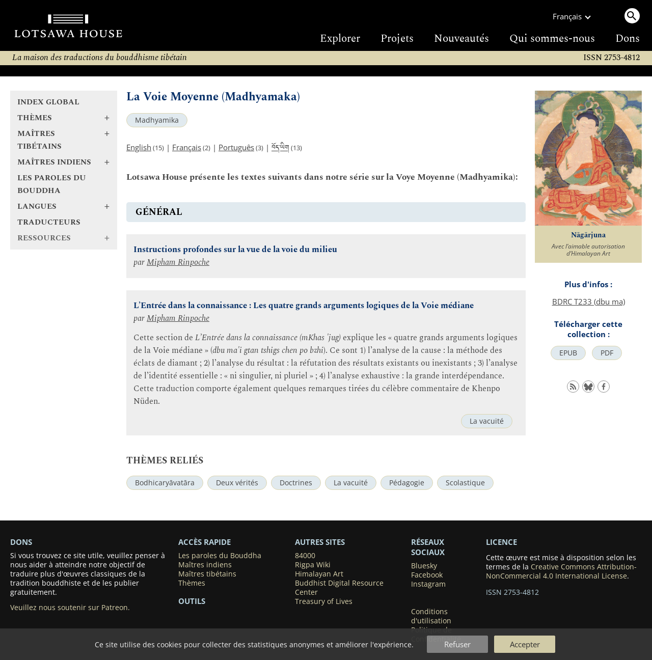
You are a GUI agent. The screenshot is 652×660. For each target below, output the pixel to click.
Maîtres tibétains (207, 574)
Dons (627, 39)
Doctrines (296, 482)
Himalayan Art (319, 574)
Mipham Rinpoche (178, 262)
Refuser (457, 644)
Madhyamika (157, 120)
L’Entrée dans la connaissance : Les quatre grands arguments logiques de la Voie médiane (303, 305)
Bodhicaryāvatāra (165, 482)
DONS (21, 542)
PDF (607, 353)
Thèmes (191, 583)
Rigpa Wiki (313, 564)
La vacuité (487, 421)
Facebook (427, 575)
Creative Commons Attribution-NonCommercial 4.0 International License (561, 571)
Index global (48, 102)
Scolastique (465, 482)
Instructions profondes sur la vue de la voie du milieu (235, 249)
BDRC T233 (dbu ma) (588, 301)
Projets (397, 39)
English (138, 147)
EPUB (568, 353)
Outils (191, 601)
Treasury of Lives (323, 601)
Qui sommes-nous (552, 39)
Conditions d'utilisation (431, 616)
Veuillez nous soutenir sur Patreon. (70, 607)
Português (236, 147)
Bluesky (424, 565)
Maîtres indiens (205, 564)
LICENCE (501, 542)
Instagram (428, 584)
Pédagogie (406, 482)
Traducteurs (48, 222)
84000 (305, 555)
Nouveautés (461, 39)
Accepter (525, 644)
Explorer (340, 39)
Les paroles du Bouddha (51, 184)
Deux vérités (237, 482)
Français (186, 147)
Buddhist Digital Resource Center (339, 588)
